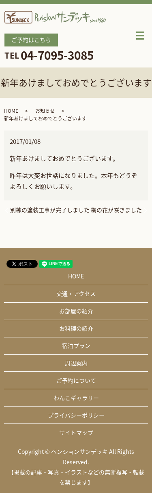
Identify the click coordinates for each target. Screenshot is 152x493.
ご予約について (76, 380)
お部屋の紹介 (76, 311)
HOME (11, 110)
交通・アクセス (76, 293)
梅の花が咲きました (116, 210)
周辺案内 (76, 363)
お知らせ (45, 110)
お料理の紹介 (76, 328)
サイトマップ (76, 432)
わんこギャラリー (76, 398)
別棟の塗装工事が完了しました (50, 210)
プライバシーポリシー (76, 415)
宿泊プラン (76, 345)
